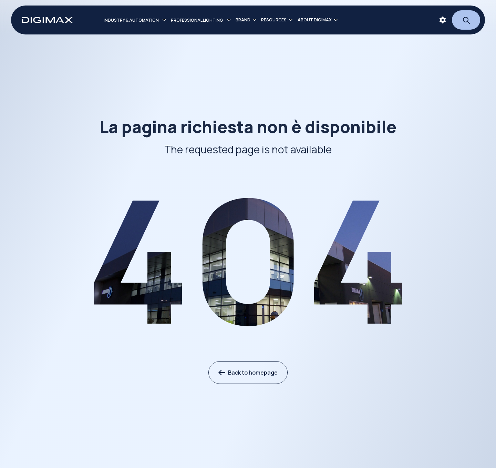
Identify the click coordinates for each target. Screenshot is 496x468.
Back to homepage (248, 372)
